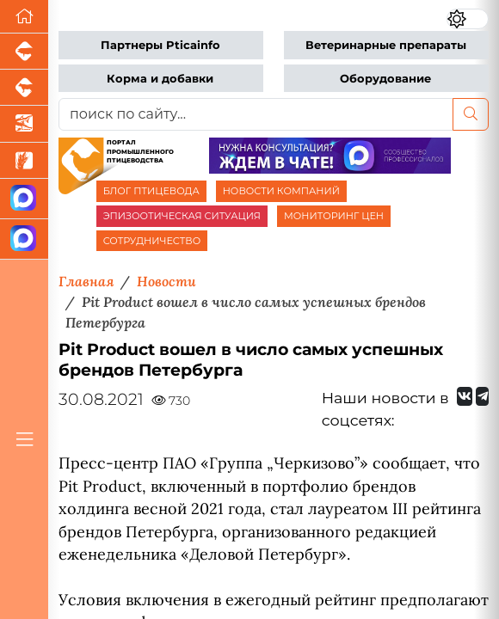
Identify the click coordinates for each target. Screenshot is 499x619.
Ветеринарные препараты (385, 45)
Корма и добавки (160, 78)
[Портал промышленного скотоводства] (24, 88)
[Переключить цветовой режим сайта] (468, 19)
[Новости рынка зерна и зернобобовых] (24, 161)
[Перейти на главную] (24, 17)
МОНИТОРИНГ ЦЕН (334, 216)
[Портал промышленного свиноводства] (24, 52)
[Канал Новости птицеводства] (24, 199)
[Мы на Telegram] (482, 396)
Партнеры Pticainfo (160, 45)
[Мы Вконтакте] (464, 396)
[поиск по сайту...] (256, 114)
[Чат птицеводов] (24, 239)
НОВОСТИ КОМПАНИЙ (281, 191)
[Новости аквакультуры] (24, 124)
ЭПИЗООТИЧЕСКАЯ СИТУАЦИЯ (182, 216)
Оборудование (385, 78)
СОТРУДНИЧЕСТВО (152, 241)
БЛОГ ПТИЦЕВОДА (151, 191)
